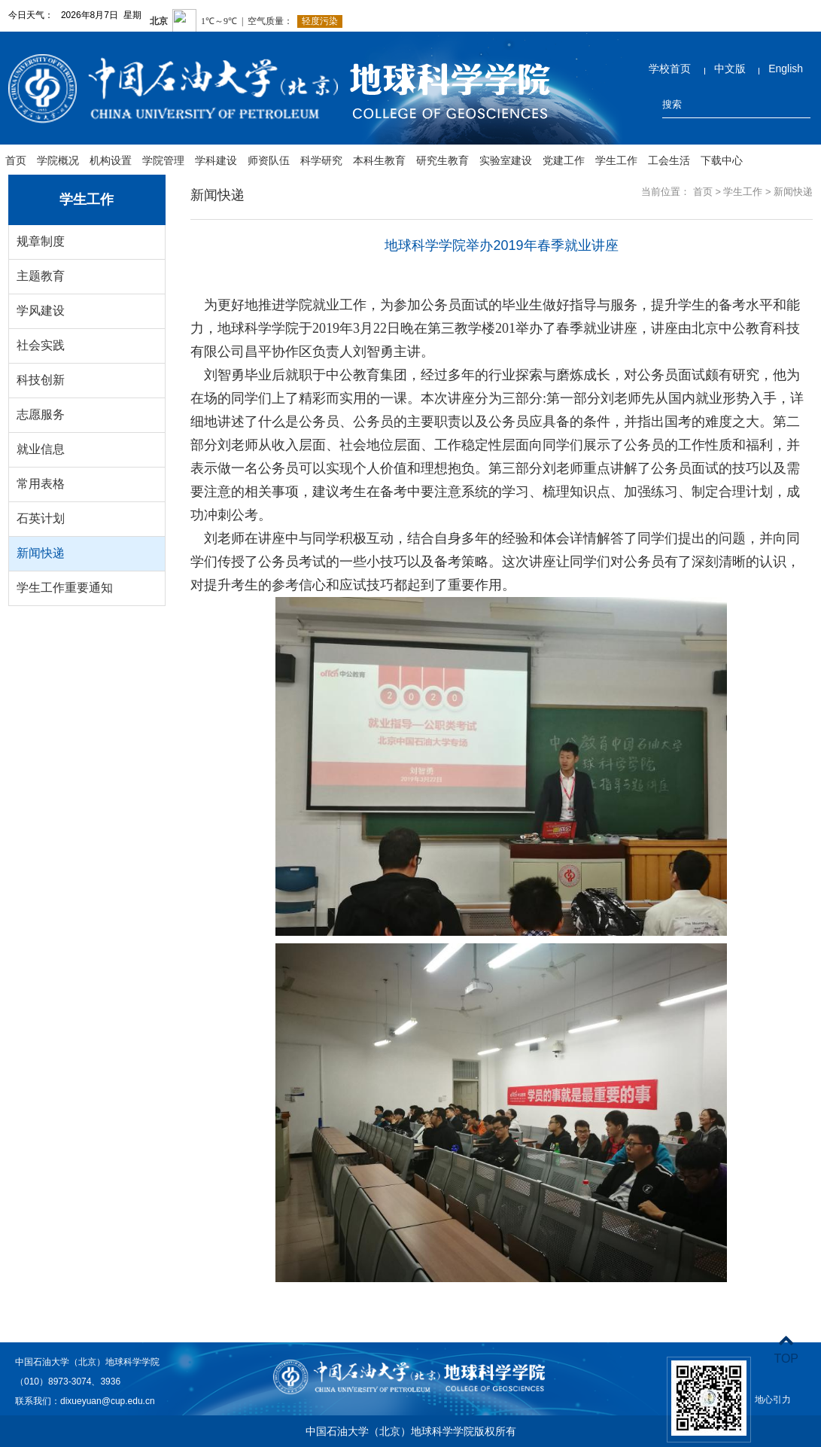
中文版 (730, 68)
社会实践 (41, 345)
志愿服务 (41, 414)
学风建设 (41, 310)
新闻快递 (41, 553)
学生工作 (616, 160)
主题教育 (41, 276)
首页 (15, 160)
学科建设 (216, 160)
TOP (786, 1349)
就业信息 (41, 449)
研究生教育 (442, 160)
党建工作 (564, 160)
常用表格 (41, 483)
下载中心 (722, 160)
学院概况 (58, 160)
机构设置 (111, 160)
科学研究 (321, 160)
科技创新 (41, 379)
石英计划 (41, 518)
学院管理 (163, 160)
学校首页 (670, 68)
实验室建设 (505, 160)
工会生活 (669, 160)
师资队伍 (269, 160)
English (785, 68)
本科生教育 (379, 160)
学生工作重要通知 (65, 587)
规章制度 (41, 241)
